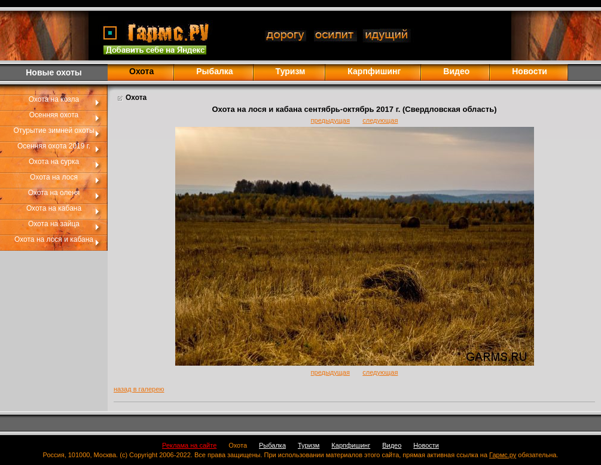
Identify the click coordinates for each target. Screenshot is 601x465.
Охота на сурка (54, 161)
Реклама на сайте (189, 445)
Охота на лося (54, 177)
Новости (529, 71)
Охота (237, 445)
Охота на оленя (54, 193)
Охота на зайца (54, 224)
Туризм (291, 71)
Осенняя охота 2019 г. (53, 146)
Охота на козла (54, 99)
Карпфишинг (374, 71)
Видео (456, 71)
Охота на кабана (53, 208)
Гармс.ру (502, 454)
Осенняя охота (53, 115)
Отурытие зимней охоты (53, 130)
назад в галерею (139, 389)
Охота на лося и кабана (53, 239)
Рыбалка (214, 71)
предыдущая (330, 120)
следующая (380, 120)
